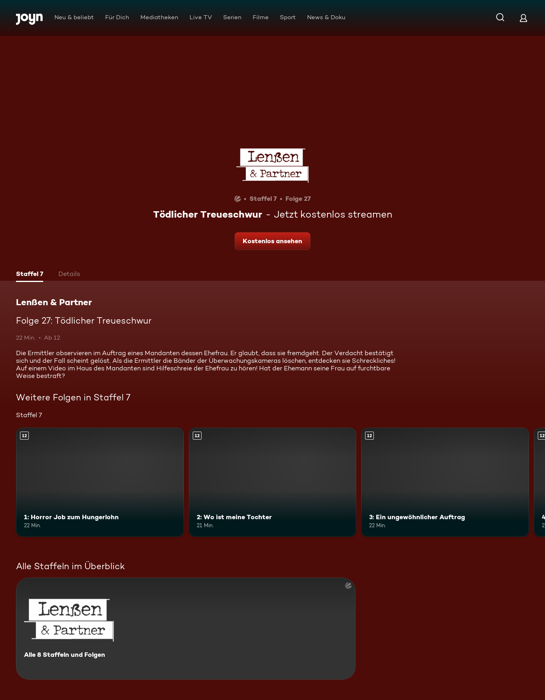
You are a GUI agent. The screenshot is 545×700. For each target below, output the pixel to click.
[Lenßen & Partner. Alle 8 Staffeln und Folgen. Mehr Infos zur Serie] (185, 629)
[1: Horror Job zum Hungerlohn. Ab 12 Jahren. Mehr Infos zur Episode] (100, 482)
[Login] (523, 18)
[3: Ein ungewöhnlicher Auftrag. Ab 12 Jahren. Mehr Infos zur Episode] (445, 482)
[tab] (29, 275)
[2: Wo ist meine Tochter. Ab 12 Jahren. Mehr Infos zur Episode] (273, 482)
